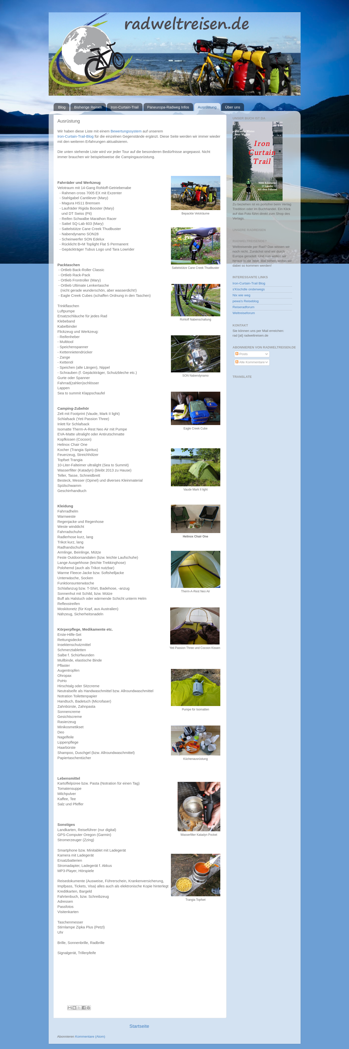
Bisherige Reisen (88, 107)
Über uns (232, 107)
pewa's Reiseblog (246, 301)
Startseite (139, 1026)
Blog (61, 107)
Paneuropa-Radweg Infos (168, 107)
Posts (241, 354)
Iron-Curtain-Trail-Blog (76, 136)
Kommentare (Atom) (90, 1036)
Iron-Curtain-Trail (125, 107)
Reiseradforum (244, 307)
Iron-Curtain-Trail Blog (249, 283)
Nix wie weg (241, 295)
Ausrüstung (207, 107)
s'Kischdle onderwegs (249, 289)
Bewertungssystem (126, 131)
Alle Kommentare (250, 362)
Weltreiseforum (244, 313)
